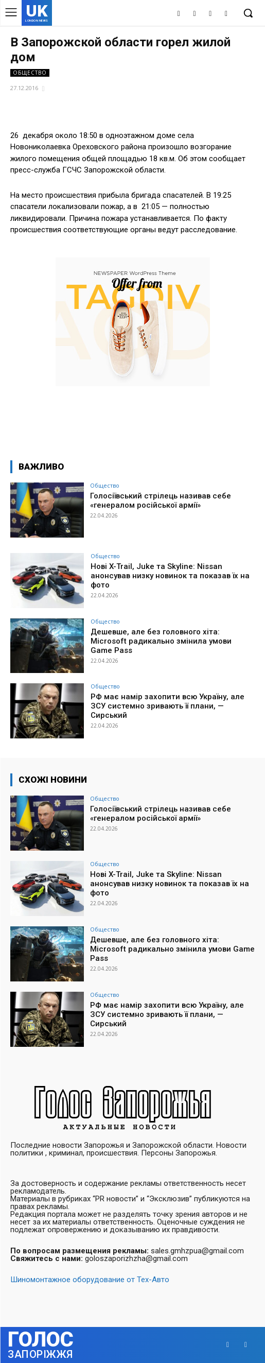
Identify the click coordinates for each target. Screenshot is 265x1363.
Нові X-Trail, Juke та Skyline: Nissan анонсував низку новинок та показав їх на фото (170, 576)
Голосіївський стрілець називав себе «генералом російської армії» (160, 500)
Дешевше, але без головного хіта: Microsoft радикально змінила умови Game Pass (161, 641)
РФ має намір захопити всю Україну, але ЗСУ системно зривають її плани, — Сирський (167, 706)
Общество (29, 73)
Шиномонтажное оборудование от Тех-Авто (89, 1279)
